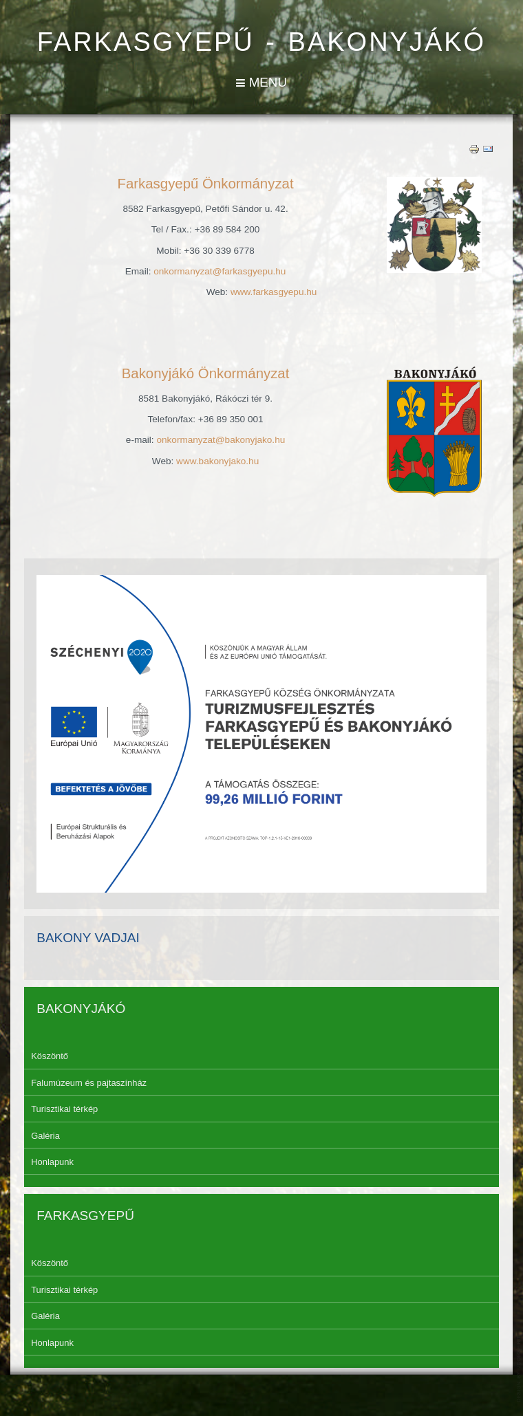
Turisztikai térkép (64, 1109)
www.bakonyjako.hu (217, 461)
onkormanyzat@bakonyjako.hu (220, 440)
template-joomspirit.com (519, 1369)
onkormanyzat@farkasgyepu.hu (219, 271)
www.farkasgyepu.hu (274, 292)
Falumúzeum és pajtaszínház (89, 1083)
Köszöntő (49, 1056)
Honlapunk (52, 1162)
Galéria (45, 1136)
